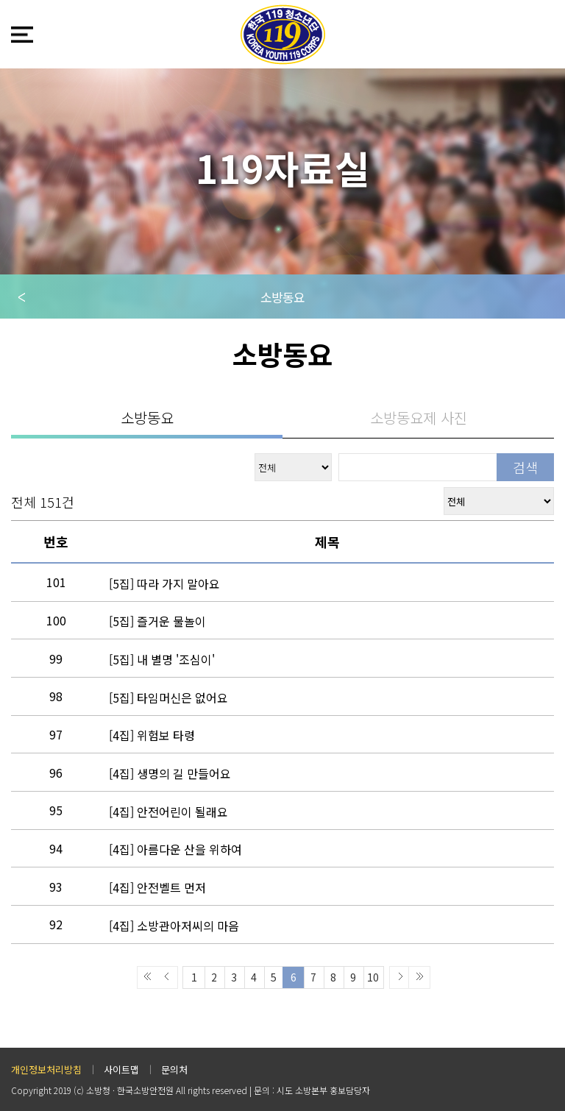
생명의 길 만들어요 (170, 773)
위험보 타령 (152, 735)
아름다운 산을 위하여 (175, 849)
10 (373, 977)
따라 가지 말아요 (164, 583)
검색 (525, 467)
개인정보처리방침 (46, 1069)
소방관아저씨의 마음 (174, 925)
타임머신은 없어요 (168, 697)
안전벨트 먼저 (157, 887)
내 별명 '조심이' (162, 659)
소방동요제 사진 (418, 417)
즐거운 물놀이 (157, 621)
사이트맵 (121, 1069)
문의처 (174, 1069)
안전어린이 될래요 (168, 811)
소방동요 (282, 297)
